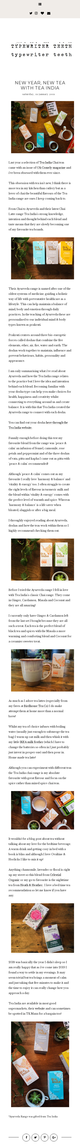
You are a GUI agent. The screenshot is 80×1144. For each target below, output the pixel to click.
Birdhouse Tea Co (36, 706)
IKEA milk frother (31, 742)
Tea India (45, 162)
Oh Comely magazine (51, 167)
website (40, 1008)
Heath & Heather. (32, 885)
